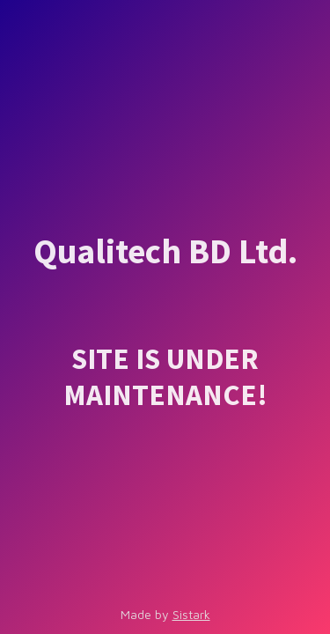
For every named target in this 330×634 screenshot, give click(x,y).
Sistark (191, 614)
